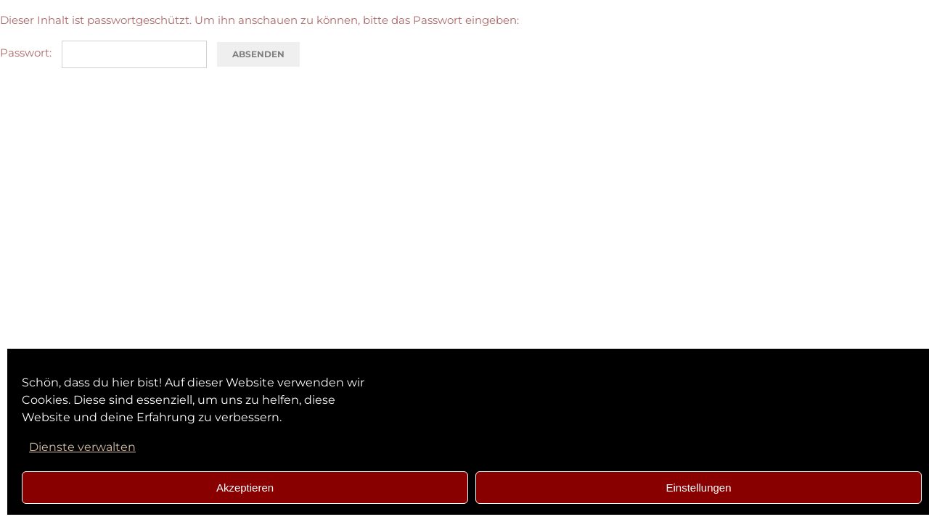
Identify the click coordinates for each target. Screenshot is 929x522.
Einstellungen (698, 487)
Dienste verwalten (82, 447)
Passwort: (103, 52)
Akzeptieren (245, 487)
